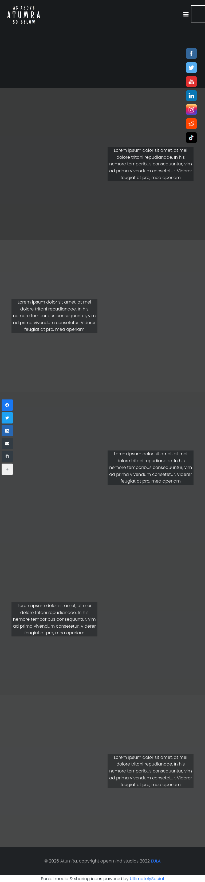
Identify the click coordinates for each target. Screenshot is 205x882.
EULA (156, 861)
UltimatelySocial (147, 878)
